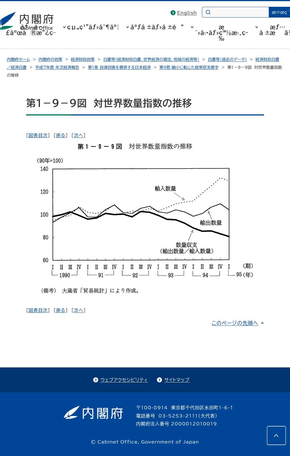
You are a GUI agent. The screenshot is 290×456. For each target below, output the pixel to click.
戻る (60, 135)
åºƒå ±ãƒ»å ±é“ (157, 27)
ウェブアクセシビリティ (124, 380)
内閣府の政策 (50, 59)
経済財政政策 (83, 59)
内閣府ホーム (18, 59)
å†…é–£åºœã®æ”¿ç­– (31, 29)
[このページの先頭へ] (276, 436)
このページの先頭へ (235, 323)
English (187, 12)
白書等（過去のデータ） (227, 59)
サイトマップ (176, 380)
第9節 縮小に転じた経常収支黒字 (189, 67)
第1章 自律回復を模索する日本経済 (119, 67)
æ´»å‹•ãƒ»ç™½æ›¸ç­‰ (221, 32)
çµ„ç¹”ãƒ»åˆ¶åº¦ (93, 27)
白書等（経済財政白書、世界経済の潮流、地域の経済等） (151, 59)
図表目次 (38, 135)
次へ (78, 135)
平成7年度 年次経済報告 (57, 67)
